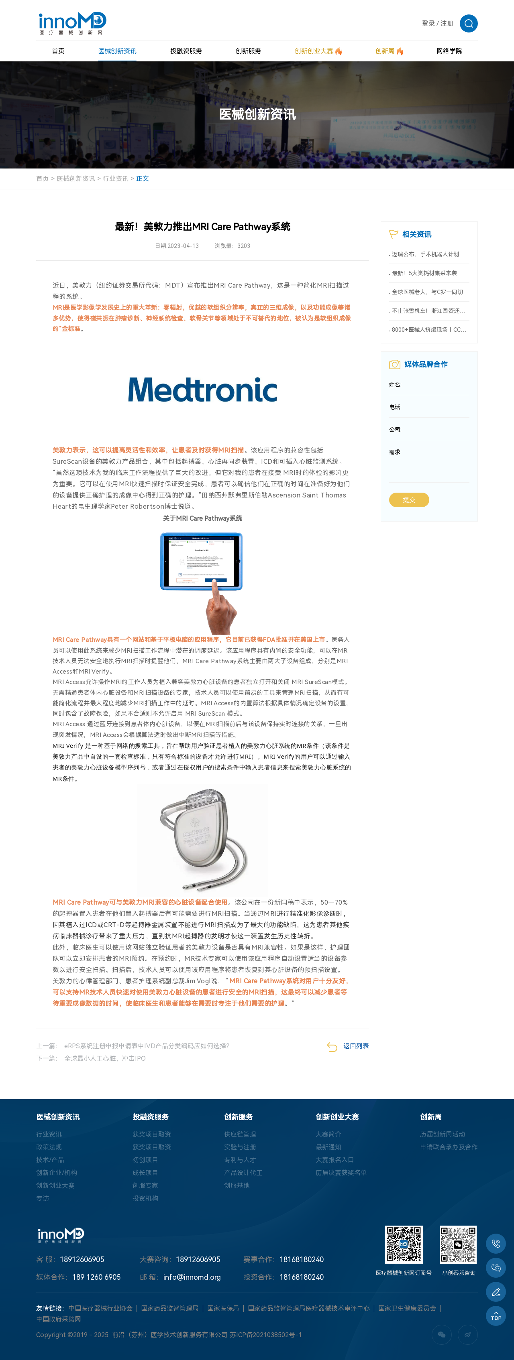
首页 (42, 179)
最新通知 (328, 1147)
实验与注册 (240, 1147)
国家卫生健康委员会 (407, 1308)
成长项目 (145, 1173)
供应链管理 (240, 1134)
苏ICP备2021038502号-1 (266, 1335)
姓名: (395, 385)
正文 (142, 179)
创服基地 (237, 1185)
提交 (409, 500)
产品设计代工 (243, 1173)
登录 (428, 23)
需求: (395, 452)
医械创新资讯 (76, 179)
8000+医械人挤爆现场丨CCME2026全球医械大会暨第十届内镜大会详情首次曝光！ (430, 330)
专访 (42, 1198)
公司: (395, 430)
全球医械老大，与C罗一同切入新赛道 (430, 292)
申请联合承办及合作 (449, 1147)
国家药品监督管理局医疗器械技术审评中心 (309, 1308)
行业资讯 (115, 179)
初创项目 (145, 1160)
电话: (395, 407)
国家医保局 (223, 1308)
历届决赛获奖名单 (341, 1173)
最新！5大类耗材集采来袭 (424, 273)
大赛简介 (328, 1134)
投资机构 (145, 1198)
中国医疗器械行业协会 (100, 1308)
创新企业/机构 (56, 1173)
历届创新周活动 (442, 1134)
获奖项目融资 (152, 1134)
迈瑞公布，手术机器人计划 (425, 254)
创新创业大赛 (55, 1185)
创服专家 (145, 1185)
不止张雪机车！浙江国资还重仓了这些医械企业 (430, 311)
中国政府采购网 (58, 1319)
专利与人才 (240, 1160)
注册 (447, 23)
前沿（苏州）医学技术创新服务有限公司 (170, 1335)
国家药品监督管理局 (170, 1308)
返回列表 (348, 1047)
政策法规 (49, 1147)
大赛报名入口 (335, 1160)
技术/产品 (50, 1160)
